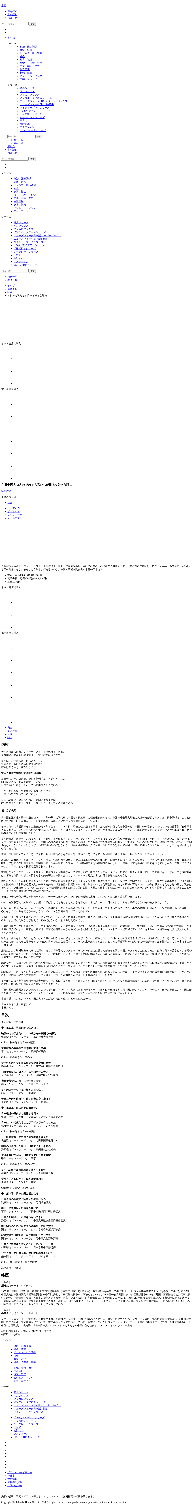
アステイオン (21, 1433)
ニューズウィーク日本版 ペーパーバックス (37, 1405)
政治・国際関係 (22, 1346)
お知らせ (12, 17)
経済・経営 (20, 1349)
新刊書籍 (12, 289)
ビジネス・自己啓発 (25, 1352)
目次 (9, 734)
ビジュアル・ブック (25, 1377)
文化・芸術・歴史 (23, 1368)
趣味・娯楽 (20, 1374)
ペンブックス (21, 1395)
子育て (17, 1427)
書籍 (3, 5)
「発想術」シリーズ (25, 1420)
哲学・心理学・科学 (25, 1362)
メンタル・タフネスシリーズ (30, 1402)
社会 (9, 292)
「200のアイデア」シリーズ (29, 1417)
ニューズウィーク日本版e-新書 (31, 1408)
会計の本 (18, 1430)
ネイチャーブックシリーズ (28, 1411)
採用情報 (12, 1479)
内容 (9, 727)
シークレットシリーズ (26, 1424)
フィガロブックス (23, 1398)
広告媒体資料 (14, 1482)
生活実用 (18, 1371)
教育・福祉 (20, 1359)
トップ (11, 285)
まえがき (12, 731)
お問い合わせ (14, 1485)
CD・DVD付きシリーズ (27, 1437)
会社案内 (12, 1475)
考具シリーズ (21, 1392)
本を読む (12, 14)
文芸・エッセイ (22, 1381)
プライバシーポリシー (19, 1472)
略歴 (9, 737)
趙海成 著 (6, 491)
